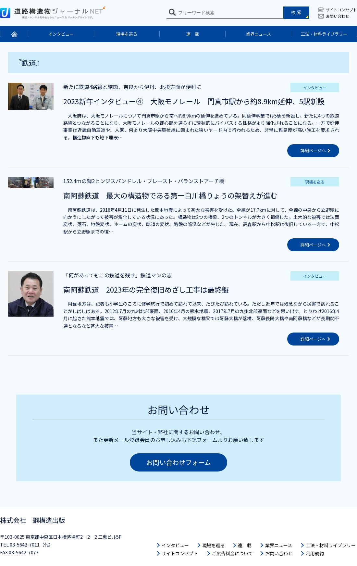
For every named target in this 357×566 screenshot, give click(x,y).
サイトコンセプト (341, 9)
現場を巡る (126, 34)
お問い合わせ (337, 16)
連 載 (192, 34)
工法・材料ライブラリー (324, 34)
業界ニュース (258, 34)
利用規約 (315, 553)
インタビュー (61, 34)
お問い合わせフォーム (178, 462)
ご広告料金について (232, 553)
